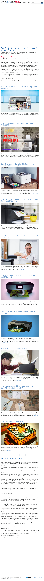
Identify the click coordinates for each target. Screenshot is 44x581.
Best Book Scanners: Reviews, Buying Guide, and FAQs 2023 (19, 237)
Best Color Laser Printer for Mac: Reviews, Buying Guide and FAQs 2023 (19, 200)
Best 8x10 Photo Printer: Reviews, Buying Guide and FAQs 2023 (19, 276)
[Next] (25, 455)
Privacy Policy (34, 577)
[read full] (11, 578)
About (39, 577)
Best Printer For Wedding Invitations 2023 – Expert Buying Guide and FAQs (17, 387)
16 (22, 455)
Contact (41, 577)
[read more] (3, 158)
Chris (10, 1)
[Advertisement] (22, 36)
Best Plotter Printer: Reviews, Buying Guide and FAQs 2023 (19, 124)
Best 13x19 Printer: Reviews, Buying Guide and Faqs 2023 (18, 313)
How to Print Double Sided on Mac (14, 348)
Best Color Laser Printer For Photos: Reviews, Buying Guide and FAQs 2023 (18, 165)
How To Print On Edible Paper (12, 421)
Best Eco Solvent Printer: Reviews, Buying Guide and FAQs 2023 (19, 87)
